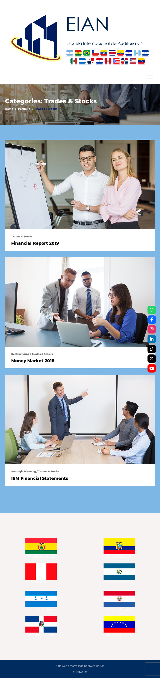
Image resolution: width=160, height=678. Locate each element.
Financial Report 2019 (35, 243)
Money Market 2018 (32, 360)
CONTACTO (80, 672)
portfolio (24, 108)
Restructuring (20, 353)
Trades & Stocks (21, 236)
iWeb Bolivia (96, 666)
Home (9, 108)
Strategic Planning (23, 471)
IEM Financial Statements (39, 478)
